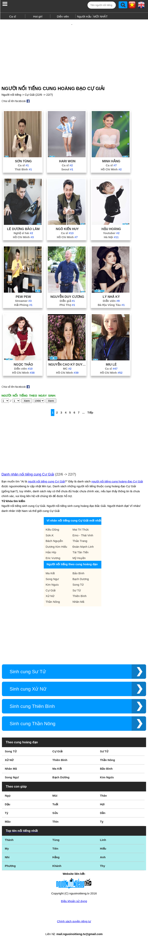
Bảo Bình (78, 566)
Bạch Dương (80, 572)
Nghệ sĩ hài (23, 226)
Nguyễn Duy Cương (67, 290)
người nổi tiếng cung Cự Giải (46, 474)
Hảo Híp (51, 545)
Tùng (56, 833)
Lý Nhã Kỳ (111, 290)
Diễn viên (63, 16)
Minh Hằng (111, 154)
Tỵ (101, 814)
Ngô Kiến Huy (67, 222)
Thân (103, 788)
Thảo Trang (79, 534)
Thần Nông (53, 595)
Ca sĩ (12, 16)
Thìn (55, 814)
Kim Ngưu (52, 577)
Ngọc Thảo (23, 357)
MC (67, 361)
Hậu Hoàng (111, 222)
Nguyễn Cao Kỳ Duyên (67, 357)
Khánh (56, 859)
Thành (9, 833)
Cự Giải (51, 583)
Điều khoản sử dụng (74, 894)
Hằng (56, 850)
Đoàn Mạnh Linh (83, 540)
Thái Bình (23, 162)
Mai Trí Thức (80, 522)
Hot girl (37, 16)
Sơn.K (50, 528)
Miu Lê (111, 357)
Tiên (55, 841)
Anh (103, 850)
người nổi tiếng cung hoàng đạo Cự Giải (117, 474)
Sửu (55, 806)
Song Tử (78, 577)
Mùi (54, 788)
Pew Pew (23, 290)
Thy (102, 859)
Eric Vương (53, 551)
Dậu (7, 797)
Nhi (7, 850)
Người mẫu (84, 16)
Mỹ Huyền (79, 551)
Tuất (55, 797)
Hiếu (103, 841)
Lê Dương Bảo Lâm (23, 222)
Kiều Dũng (52, 522)
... (83, 405)
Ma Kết (50, 566)
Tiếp (90, 405)
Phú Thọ (67, 298)
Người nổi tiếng (11, 88)
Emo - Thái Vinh (82, 528)
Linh (103, 833)
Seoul (67, 162)
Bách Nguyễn (54, 534)
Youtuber (111, 226)
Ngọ (7, 788)
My (7, 841)
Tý (6, 806)
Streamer (23, 294)
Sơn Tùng (23, 154)
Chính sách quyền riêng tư (74, 914)
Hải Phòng (23, 298)
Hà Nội (111, 230)
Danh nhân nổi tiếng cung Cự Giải (28, 468)
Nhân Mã (78, 595)
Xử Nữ (50, 589)
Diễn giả (67, 294)
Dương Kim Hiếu (56, 540)
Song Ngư (52, 572)
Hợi (102, 797)
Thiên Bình (79, 589)
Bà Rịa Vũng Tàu (111, 298)
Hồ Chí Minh (111, 162)
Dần (102, 806)
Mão (8, 814)
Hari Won (67, 154)
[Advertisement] (74, 48)
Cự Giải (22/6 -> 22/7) (39, 88)
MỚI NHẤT (100, 16)
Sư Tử (76, 583)
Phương (10, 859)
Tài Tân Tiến (80, 545)
